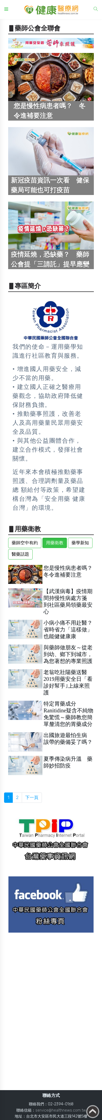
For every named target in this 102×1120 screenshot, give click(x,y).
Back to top (93, 1111)
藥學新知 (80, 542)
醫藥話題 (20, 554)
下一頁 (31, 797)
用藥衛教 (54, 542)
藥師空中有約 (25, 542)
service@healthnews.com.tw (60, 1110)
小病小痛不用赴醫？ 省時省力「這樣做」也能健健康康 (71, 629)
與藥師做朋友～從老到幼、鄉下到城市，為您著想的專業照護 (68, 654)
